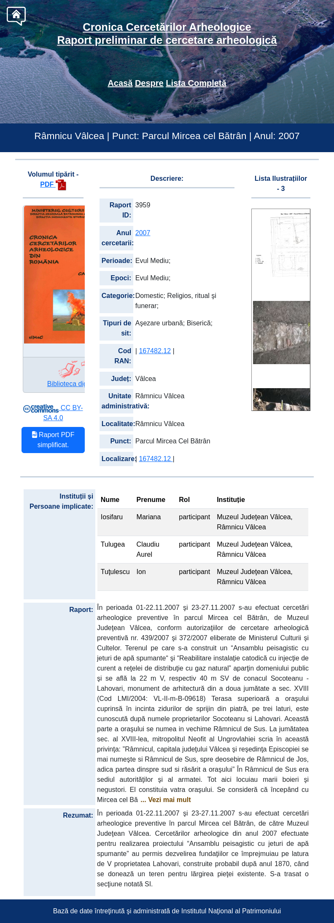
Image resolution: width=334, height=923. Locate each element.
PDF (53, 184)
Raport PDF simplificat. (53, 439)
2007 (143, 232)
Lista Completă (196, 83)
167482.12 (155, 350)
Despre (149, 83)
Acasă (120, 83)
